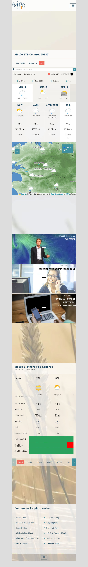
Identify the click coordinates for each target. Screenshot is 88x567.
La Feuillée (52, 543)
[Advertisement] (51, 30)
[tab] (20, 462)
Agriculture (32, 63)
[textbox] (45, 69)
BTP (41, 63)
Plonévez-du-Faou (25, 523)
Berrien (21, 543)
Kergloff (21, 528)
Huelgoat (51, 523)
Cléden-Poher (24, 533)
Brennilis (51, 528)
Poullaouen (52, 538)
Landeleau (51, 518)
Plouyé (20, 518)
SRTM (68, 194)
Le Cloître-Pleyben (55, 533)
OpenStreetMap (57, 194)
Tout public (20, 63)
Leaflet (23, 194)
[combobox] (45, 69)
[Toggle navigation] (73, 5)
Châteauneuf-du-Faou (27, 538)
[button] (56, 186)
